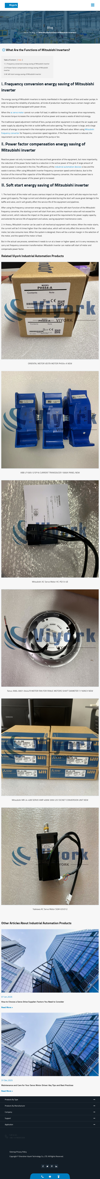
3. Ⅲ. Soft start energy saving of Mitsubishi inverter (22, 74)
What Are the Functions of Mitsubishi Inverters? (57, 32)
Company (8, 1112)
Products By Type (11, 1099)
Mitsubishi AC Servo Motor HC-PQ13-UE (50, 581)
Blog (33, 32)
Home (26, 32)
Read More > (7, 1007)
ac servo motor (17, 112)
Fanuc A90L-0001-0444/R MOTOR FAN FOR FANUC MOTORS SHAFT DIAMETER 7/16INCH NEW (50, 690)
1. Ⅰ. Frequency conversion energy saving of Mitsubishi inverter (26, 63)
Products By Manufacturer (15, 1105)
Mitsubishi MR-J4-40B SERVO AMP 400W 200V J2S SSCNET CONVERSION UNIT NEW (50, 800)
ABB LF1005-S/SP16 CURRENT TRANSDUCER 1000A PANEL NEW (50, 472)
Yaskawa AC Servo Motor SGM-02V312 (50, 909)
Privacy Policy (21, 1151)
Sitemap (13, 1151)
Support (8, 1118)
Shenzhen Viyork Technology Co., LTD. (33, 1156)
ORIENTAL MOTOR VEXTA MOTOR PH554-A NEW (50, 363)
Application (9, 1124)
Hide (19, 60)
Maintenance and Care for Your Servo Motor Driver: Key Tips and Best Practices (37, 1085)
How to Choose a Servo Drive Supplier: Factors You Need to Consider (32, 1001)
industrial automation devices (68, 166)
